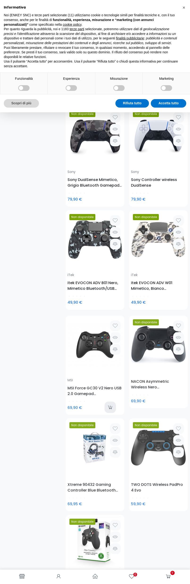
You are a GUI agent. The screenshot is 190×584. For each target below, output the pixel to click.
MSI (70, 227)
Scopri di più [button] (21, 575)
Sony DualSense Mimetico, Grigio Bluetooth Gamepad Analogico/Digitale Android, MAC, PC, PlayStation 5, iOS (79, 150)
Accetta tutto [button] (168, 575)
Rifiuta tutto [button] (132, 575)
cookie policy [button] (72, 496)
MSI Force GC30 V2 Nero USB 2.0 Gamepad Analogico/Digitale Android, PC (79, 238)
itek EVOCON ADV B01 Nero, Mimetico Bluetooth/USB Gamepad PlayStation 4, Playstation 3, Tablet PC (142, 150)
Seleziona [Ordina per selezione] (175, 91)
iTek (134, 140)
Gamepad (17, 66)
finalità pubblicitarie (130, 510)
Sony (72, 140)
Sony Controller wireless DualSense (109, 150)
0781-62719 (32, 412)
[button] (184, 479)
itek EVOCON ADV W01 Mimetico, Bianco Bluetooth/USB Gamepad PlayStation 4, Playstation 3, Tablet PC (174, 150)
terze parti (77, 501)
